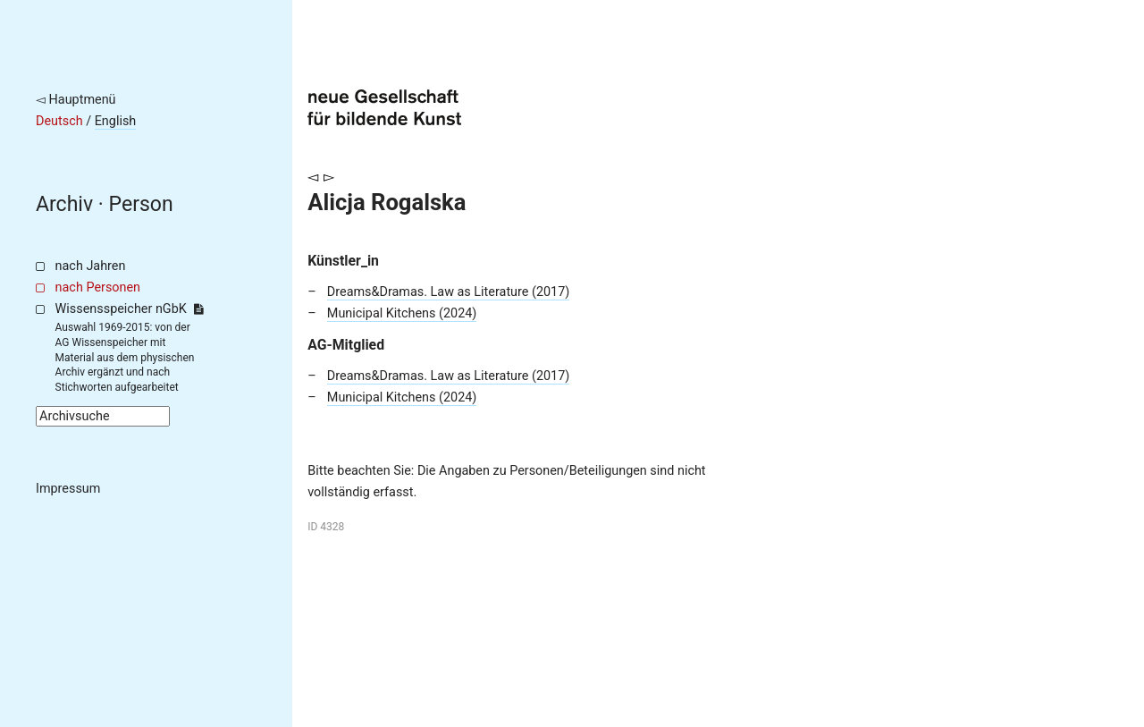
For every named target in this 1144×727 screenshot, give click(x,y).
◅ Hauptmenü (76, 99)
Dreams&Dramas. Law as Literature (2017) (448, 292)
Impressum (68, 488)
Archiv (64, 204)
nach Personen (97, 287)
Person (141, 204)
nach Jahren (90, 266)
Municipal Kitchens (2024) (402, 313)
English (116, 121)
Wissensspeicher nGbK (129, 309)
